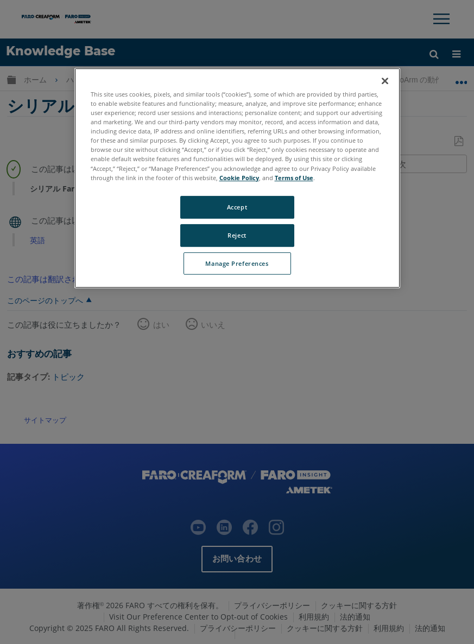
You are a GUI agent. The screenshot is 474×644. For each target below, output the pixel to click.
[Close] (385, 81)
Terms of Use (294, 178)
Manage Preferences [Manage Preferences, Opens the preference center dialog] (236, 263)
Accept (237, 207)
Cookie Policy (239, 178)
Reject (236, 235)
